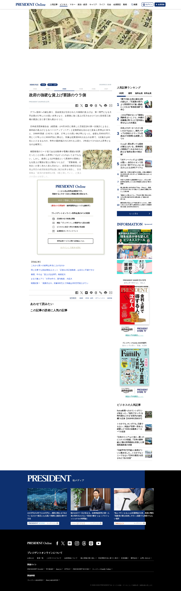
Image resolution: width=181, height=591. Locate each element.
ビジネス (63, 5)
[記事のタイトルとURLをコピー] (100, 105)
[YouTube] (98, 543)
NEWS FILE (34, 85)
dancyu (58, 569)
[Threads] (84, 543)
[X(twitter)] (63, 543)
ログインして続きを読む (70, 248)
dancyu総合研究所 (52, 580)
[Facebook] (57, 543)
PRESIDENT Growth (35, 569)
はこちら (134, 335)
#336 (93, 89)
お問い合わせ (145, 558)
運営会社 (134, 558)
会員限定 (117, 5)
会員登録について (70, 558)
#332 (35, 89)
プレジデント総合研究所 (35, 580)
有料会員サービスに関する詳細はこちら (70, 241)
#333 (47, 89)
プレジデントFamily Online (101, 569)
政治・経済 (82, 5)
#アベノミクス (100, 298)
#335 (81, 89)
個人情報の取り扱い (87, 558)
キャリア (93, 5)
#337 (106, 89)
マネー (72, 5)
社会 (109, 5)
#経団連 (109, 298)
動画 (125, 5)
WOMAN (49, 569)
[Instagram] (77, 543)
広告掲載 (124, 558)
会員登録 (160, 4)
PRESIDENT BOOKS (81, 569)
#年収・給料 (52, 85)
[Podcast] (91, 543)
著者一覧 (40, 558)
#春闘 (43, 85)
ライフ (102, 5)
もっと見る (133, 214)
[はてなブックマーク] (70, 543)
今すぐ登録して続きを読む (70, 200)
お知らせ (30, 558)
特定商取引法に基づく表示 (108, 558)
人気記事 (54, 5)
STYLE (67, 569)
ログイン (147, 4)
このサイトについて (54, 558)
